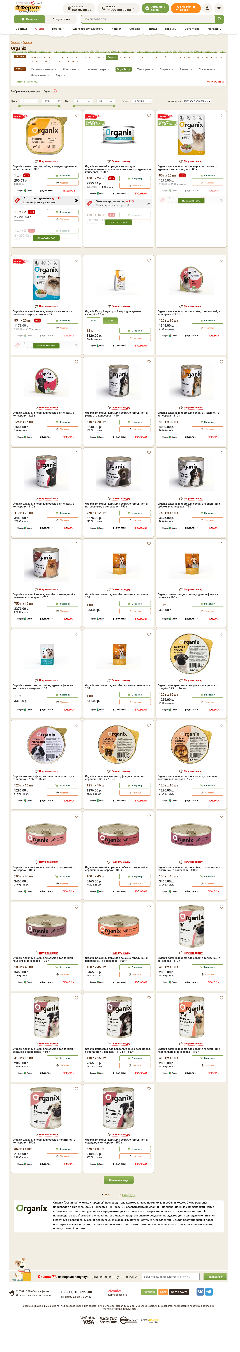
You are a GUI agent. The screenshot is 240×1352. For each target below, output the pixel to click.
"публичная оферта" (86, 1328)
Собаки (134, 30)
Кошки (116, 30)
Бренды (21, 30)
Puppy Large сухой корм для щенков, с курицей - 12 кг (114, 335)
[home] (30, 8)
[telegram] (208, 1314)
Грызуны (171, 30)
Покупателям (61, 21)
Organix (47, 93)
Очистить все (214, 84)
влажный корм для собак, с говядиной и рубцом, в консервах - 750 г (189, 527)
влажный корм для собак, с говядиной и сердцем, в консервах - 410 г (44, 1073)
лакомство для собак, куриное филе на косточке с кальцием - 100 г (43, 709)
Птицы (152, 30)
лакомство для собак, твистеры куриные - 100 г (117, 618)
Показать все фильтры (26, 84)
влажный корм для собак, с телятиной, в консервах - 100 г (44, 891)
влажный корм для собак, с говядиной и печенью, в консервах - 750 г (44, 618)
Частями (64, 185)
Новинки (58, 30)
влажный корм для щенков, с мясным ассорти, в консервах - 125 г (187, 800)
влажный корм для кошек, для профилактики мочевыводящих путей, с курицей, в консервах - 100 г (118, 171)
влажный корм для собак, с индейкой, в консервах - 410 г (188, 437)
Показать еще (118, 1202)
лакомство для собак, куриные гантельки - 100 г (117, 709)
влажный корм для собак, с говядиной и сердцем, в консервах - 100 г (116, 891)
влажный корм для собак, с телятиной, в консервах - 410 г (189, 982)
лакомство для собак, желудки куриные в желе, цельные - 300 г (45, 170)
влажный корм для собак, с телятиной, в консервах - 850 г (44, 1163)
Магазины (214, 30)
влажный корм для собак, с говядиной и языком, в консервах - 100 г (44, 982)
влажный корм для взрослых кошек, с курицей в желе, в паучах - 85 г (187, 170)
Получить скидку (48, 163)
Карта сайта (179, 1314)
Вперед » (128, 1218)
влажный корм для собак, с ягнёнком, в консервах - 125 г (43, 437)
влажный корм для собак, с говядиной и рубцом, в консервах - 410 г (116, 437)
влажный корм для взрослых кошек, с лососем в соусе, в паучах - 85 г (43, 335)
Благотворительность (87, 30)
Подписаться (214, 1299)
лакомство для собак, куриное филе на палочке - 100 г (188, 618)
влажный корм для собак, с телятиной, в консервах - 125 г (189, 335)
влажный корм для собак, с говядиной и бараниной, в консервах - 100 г (189, 891)
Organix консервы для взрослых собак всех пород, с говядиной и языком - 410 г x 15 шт (118, 1073)
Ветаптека (192, 30)
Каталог (32, 21)
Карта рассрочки (118, 1317)
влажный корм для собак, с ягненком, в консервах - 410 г (43, 527)
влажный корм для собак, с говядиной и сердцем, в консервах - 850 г (116, 1163)
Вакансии (149, 1314)
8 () (76, 1314)
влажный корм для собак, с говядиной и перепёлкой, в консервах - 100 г (116, 982)
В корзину (64, 178)
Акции (39, 30)
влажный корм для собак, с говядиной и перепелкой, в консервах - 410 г (189, 1073)
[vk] (199, 1314)
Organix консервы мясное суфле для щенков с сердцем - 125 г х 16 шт (115, 800)
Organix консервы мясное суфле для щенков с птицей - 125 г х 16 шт (187, 709)
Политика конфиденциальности (119, 1331)
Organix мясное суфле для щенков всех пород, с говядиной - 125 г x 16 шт (44, 800)
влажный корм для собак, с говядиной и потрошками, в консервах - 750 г (116, 527)
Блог (163, 1314)
